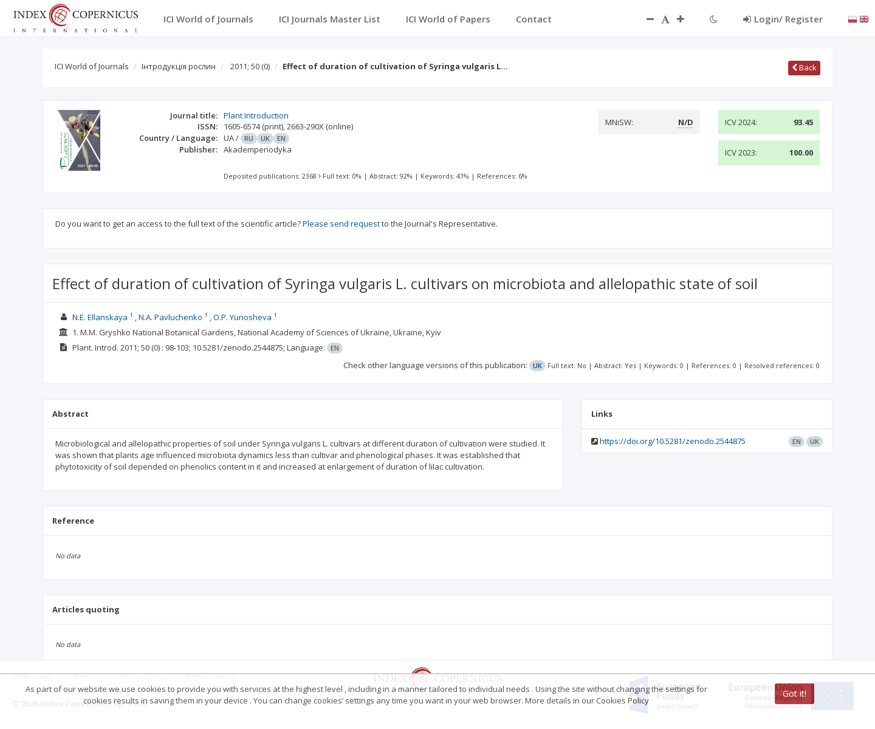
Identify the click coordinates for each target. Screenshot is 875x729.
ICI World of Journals (92, 66)
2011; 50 (250, 66)
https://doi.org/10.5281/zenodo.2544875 (673, 441)
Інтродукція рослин (179, 66)
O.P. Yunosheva (242, 317)
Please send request (341, 223)
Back (804, 67)
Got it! (794, 693)
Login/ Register (783, 19)
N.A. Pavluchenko (170, 317)
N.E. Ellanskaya (100, 317)
